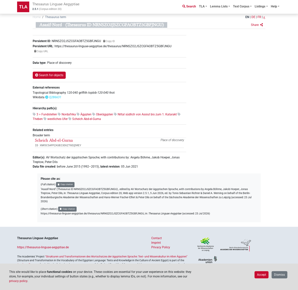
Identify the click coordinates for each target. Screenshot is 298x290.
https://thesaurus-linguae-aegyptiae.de (43, 247)
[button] (256, 25)
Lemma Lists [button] (219, 6)
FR (259, 17)
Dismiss (279, 274)
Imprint (156, 242)
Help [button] (274, 6)
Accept (261, 274)
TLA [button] (202, 6)
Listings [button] (260, 6)
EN (247, 17)
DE (253, 17)
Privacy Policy (160, 247)
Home (37, 17)
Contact (156, 238)
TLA (23, 7)
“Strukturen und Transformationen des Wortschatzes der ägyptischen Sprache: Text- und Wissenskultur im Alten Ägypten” (116, 256)
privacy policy (18, 281)
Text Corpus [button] (241, 6)
